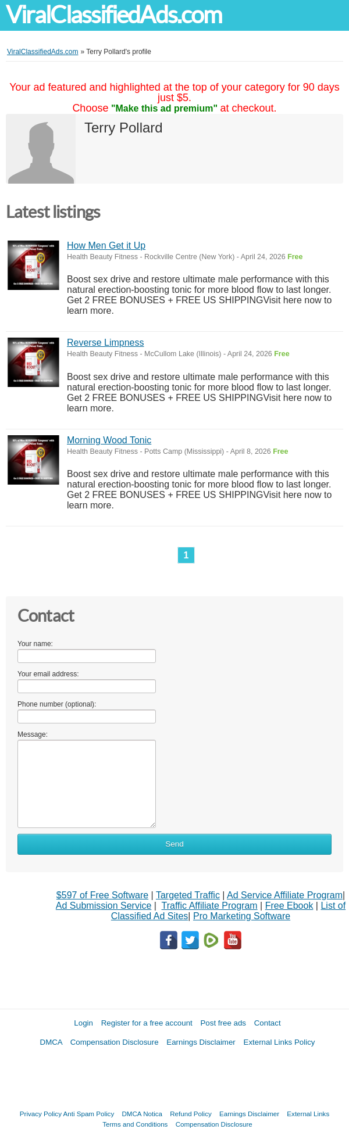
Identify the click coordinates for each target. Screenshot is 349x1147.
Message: (32, 734)
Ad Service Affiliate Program (285, 895)
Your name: (35, 644)
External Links (308, 1113)
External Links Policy (279, 1042)
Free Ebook (289, 906)
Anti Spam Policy (89, 1113)
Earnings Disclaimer (201, 1042)
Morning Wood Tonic (109, 440)
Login (83, 1023)
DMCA (51, 1042)
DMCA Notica (142, 1113)
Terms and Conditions (135, 1124)
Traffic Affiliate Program (210, 906)
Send (174, 844)
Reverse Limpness (105, 342)
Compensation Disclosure (114, 1042)
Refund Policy (191, 1113)
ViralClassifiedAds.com (114, 15)
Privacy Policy (41, 1113)
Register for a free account (147, 1023)
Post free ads (223, 1023)
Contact (267, 1023)
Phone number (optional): (56, 704)
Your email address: (48, 674)
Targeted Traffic (188, 895)
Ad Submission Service (104, 906)
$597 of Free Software (102, 895)
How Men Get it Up (106, 245)
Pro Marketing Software (241, 916)
